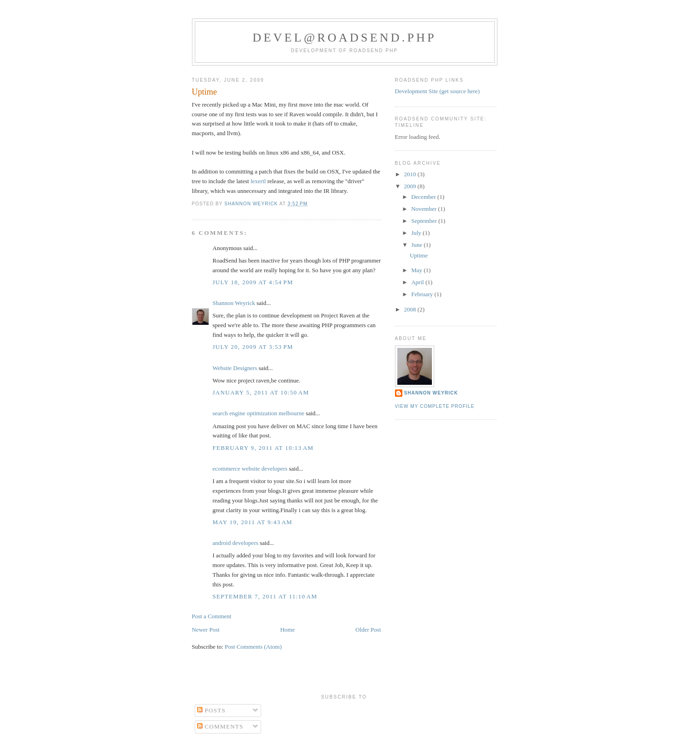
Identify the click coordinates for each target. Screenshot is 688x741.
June (417, 244)
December (424, 196)
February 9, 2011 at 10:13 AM (263, 447)
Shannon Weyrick (234, 302)
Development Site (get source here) (437, 91)
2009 (411, 186)
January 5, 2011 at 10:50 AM (261, 392)
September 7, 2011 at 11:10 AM (265, 596)
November (424, 208)
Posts (211, 710)
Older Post (368, 629)
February (422, 294)
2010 (411, 174)
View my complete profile (435, 406)
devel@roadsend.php (344, 37)
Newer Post (206, 629)
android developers (235, 542)
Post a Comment (212, 616)
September (424, 220)
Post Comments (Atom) (253, 646)
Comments (220, 726)
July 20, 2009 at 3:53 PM (253, 346)
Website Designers (235, 368)
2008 (411, 309)
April (418, 282)
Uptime (419, 255)
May (417, 270)
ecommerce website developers (250, 468)
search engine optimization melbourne (259, 413)
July (417, 232)
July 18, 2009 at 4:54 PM (253, 282)
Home (287, 629)
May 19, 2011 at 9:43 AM (253, 522)
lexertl (258, 181)
